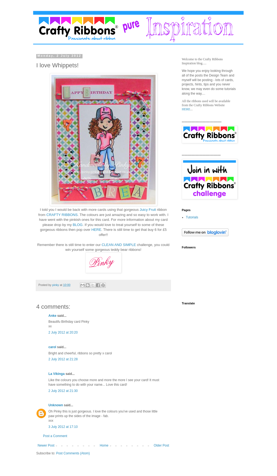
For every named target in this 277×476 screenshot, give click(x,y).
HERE (95, 230)
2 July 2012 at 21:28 (63, 359)
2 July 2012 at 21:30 (63, 391)
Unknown (55, 405)
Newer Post (46, 445)
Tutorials (192, 217)
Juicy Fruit (148, 210)
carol (52, 347)
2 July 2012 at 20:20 (63, 332)
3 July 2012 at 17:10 (63, 427)
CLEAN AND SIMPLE (119, 245)
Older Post (161, 445)
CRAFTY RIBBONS (62, 215)
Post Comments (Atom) (73, 453)
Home (104, 445)
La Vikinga (56, 374)
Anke (52, 316)
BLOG (78, 225)
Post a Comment (55, 436)
